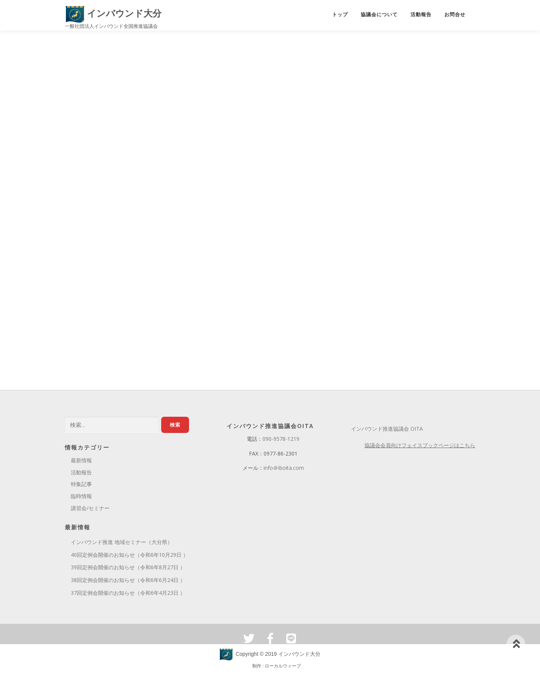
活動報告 (421, 14)
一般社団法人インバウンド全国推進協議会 (111, 26)
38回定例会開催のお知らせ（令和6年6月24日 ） (128, 581)
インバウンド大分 (114, 13)
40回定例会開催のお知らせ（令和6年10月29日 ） (129, 556)
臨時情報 (81, 497)
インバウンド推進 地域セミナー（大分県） (121, 543)
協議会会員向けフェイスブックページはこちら (420, 446)
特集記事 (81, 485)
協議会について (379, 14)
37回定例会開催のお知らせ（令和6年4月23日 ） (128, 594)
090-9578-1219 (280, 440)
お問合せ (454, 14)
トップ (340, 14)
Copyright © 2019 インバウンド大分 (270, 655)
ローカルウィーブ (283, 667)
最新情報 (81, 461)
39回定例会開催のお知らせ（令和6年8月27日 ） (128, 568)
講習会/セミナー (90, 509)
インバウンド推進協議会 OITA (387, 430)
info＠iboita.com (284, 469)
